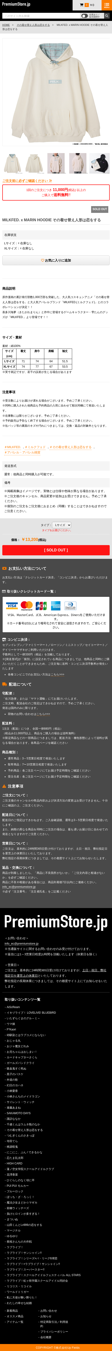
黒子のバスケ (15, 1074)
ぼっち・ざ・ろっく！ (21, 1197)
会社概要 (45, 1337)
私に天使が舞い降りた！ (22, 1297)
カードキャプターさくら (22, 1057)
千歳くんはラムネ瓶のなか (23, 1124)
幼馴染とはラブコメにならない (26, 1035)
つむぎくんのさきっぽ (21, 1135)
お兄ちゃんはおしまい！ (22, 1051)
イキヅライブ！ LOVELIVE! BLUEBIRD (31, 1012)
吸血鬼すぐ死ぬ (16, 1068)
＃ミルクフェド (35, 447)
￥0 (87, 5)
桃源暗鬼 (12, 1146)
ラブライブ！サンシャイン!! (24, 1252)
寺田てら (12, 1141)
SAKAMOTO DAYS (19, 1113)
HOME (6, 24)
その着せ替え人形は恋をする (33, 24)
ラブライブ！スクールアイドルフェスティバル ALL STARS (44, 1275)
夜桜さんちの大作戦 (19, 1241)
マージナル (14, 1230)
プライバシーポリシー (54, 1331)
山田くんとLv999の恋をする (24, 1225)
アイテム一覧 (15, 1322)
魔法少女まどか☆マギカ (22, 1202)
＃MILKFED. (12, 447)
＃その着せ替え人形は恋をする (70, 447)
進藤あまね (14, 1107)
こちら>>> (57, 674)
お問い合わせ (48, 1310)
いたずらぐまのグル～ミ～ (23, 1018)
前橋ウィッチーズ (18, 1208)
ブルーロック (15, 1191)
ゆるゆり (12, 1236)
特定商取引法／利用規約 (54, 1324)
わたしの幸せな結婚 (19, 1303)
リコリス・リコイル (19, 1286)
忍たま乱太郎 (15, 1158)
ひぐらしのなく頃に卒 (21, 1180)
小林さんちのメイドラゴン (23, 1096)
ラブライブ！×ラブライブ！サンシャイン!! (33, 1264)
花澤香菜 (12, 1174)
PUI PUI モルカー (18, 1185)
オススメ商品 (15, 1316)
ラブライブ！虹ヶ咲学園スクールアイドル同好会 (37, 1280)
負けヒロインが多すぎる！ (23, 1213)
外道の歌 (12, 1079)
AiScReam (13, 1007)
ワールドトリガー (18, 1292)
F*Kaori (11, 1029)
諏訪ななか (14, 1118)
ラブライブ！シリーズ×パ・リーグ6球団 (32, 1258)
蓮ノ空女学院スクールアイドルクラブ (30, 1169)
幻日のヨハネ (15, 1085)
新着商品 (12, 1310)
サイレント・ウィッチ (21, 1102)
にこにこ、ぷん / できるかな (24, 1152)
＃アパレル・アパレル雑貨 (22, 452)
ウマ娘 (11, 1024)
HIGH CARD (14, 1163)
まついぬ (12, 1219)
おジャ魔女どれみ (18, 1046)
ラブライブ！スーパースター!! (26, 1269)
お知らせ (45, 1316)
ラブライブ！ (15, 1247)
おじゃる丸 (14, 1040)
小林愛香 (12, 1091)
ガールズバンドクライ (21, 1063)
